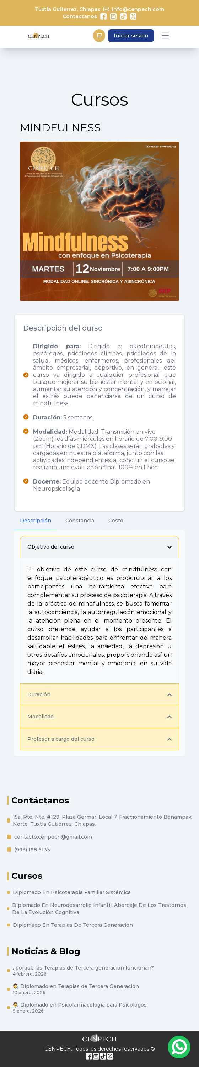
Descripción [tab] (35, 520)
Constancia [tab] (79, 520)
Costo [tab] (115, 520)
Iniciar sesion (131, 35)
